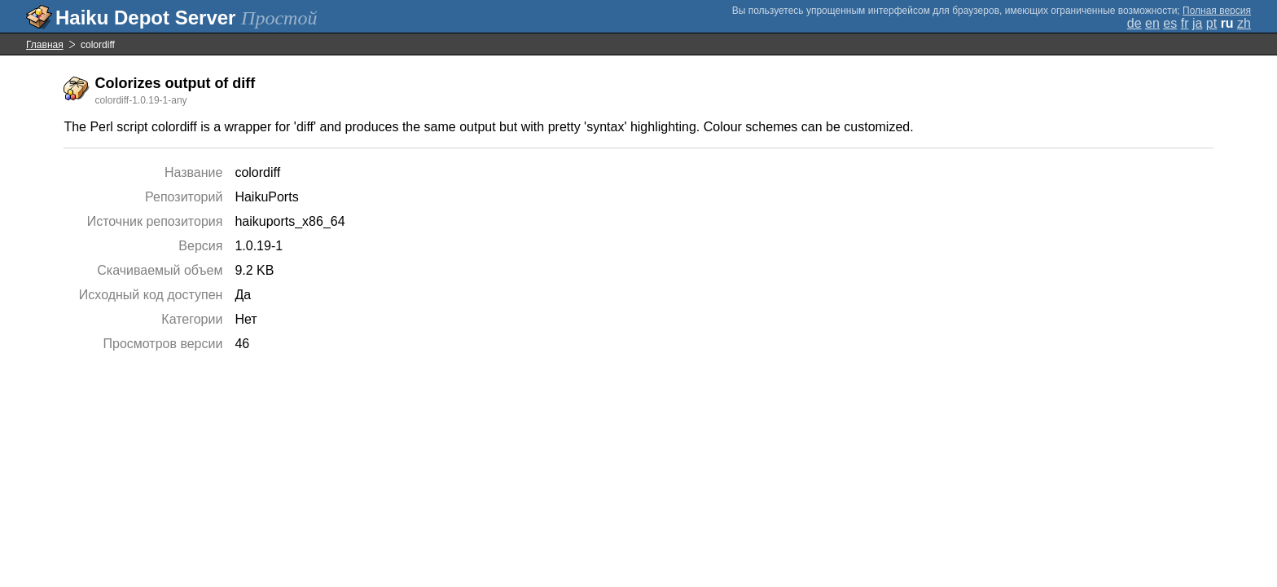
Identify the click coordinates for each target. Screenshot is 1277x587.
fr (1185, 23)
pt (1211, 23)
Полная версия (1217, 10)
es (1170, 23)
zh (1244, 23)
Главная (45, 45)
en (1152, 23)
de (1134, 23)
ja (1197, 23)
